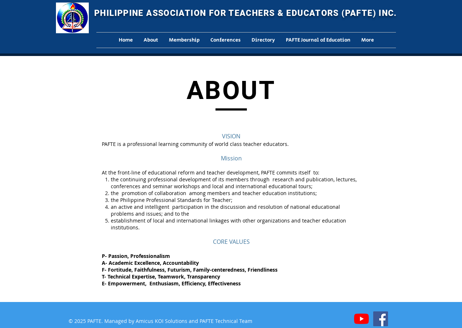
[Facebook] (380, 318)
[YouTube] (361, 318)
